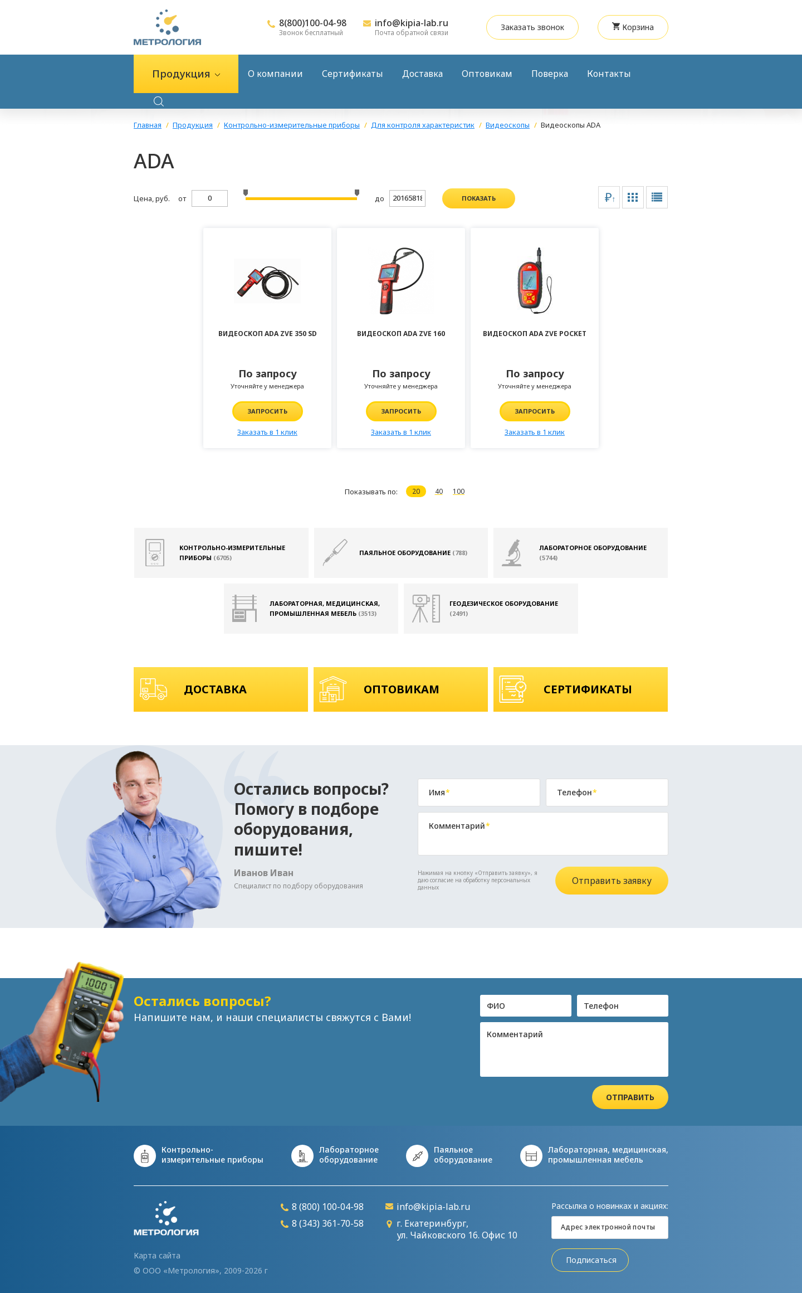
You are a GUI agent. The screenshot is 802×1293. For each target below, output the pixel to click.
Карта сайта (157, 1256)
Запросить (267, 411)
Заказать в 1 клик (267, 432)
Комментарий (459, 826)
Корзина (633, 27)
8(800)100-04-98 (312, 23)
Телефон (577, 793)
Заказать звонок (532, 27)
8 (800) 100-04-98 (322, 1207)
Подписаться (591, 1260)
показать (479, 198)
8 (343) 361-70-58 (322, 1223)
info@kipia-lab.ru (411, 23)
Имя (439, 793)
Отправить (630, 1097)
